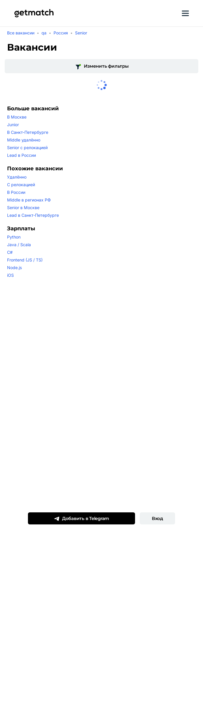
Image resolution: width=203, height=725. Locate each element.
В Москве (16, 116)
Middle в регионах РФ (29, 199)
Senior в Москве (23, 207)
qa (43, 32)
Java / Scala (19, 244)
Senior (81, 32)
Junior (13, 124)
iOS (10, 275)
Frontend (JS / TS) (25, 259)
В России (16, 192)
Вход (157, 518)
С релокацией (21, 184)
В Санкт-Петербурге (27, 132)
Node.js (14, 267)
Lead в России (21, 155)
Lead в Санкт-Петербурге (33, 215)
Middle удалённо (23, 139)
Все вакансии (20, 32)
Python (14, 236)
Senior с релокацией (27, 147)
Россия (61, 32)
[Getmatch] (34, 13)
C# (10, 252)
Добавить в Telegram (81, 519)
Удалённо (16, 176)
